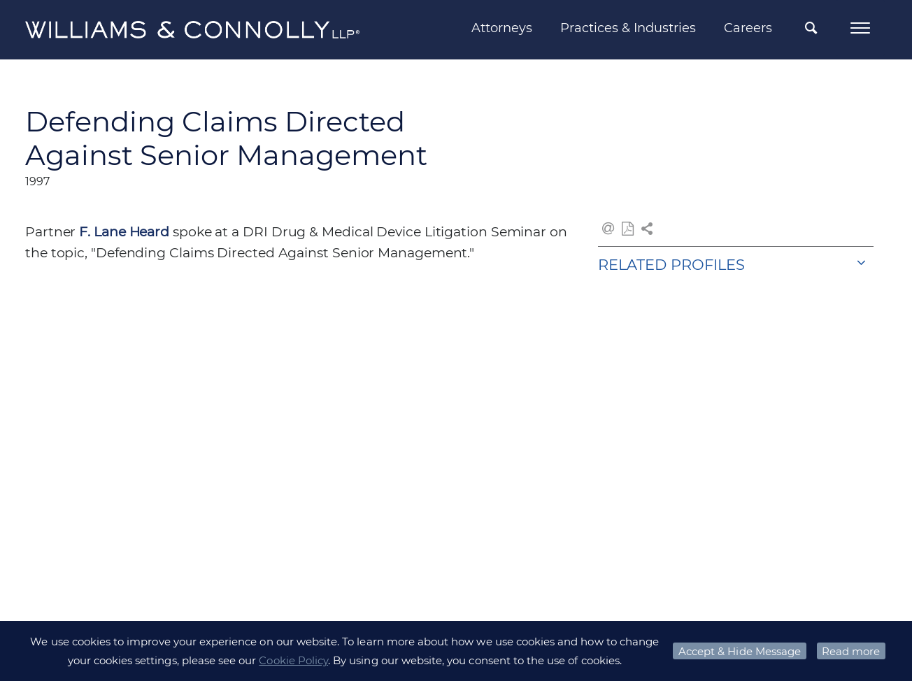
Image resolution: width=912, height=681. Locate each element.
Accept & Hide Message (739, 651)
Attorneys (501, 28)
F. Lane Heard (124, 232)
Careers (748, 28)
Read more (851, 651)
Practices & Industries (628, 28)
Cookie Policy (293, 660)
